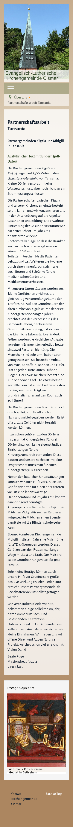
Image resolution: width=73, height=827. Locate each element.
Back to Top (53, 794)
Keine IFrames (36, 729)
